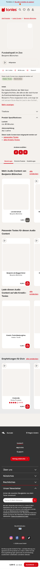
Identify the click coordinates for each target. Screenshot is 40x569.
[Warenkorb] (28, 9)
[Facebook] (17, 537)
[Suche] (20, 9)
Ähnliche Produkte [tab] (19, 161)
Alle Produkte (6, 18)
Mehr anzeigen (8, 104)
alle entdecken (34, 172)
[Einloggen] (32, 9)
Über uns (20, 469)
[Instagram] (11, 537)
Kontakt (7, 433)
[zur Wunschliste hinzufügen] (30, 26)
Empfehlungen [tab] (31, 161)
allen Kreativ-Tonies (12, 140)
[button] (24, 9)
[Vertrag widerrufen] (20, 459)
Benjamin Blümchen (30, 18)
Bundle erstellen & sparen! (24, 2)
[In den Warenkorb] (27, 283)
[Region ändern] (32, 433)
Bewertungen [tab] (8, 161)
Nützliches (20, 476)
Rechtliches (20, 482)
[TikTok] (28, 537)
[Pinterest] (23, 537)
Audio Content (16, 18)
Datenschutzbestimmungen (19, 516)
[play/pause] (5, 62)
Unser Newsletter (20, 488)
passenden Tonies (11, 137)
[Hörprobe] (36, 181)
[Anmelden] (35, 500)
